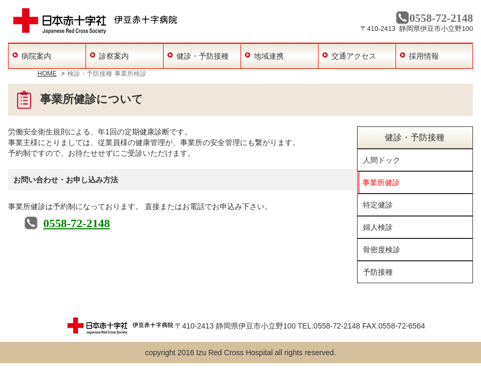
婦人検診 (378, 227)
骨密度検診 (381, 249)
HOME (47, 73)
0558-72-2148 (76, 223)
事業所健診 (381, 182)
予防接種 (378, 272)
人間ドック (381, 160)
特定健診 (378, 205)
